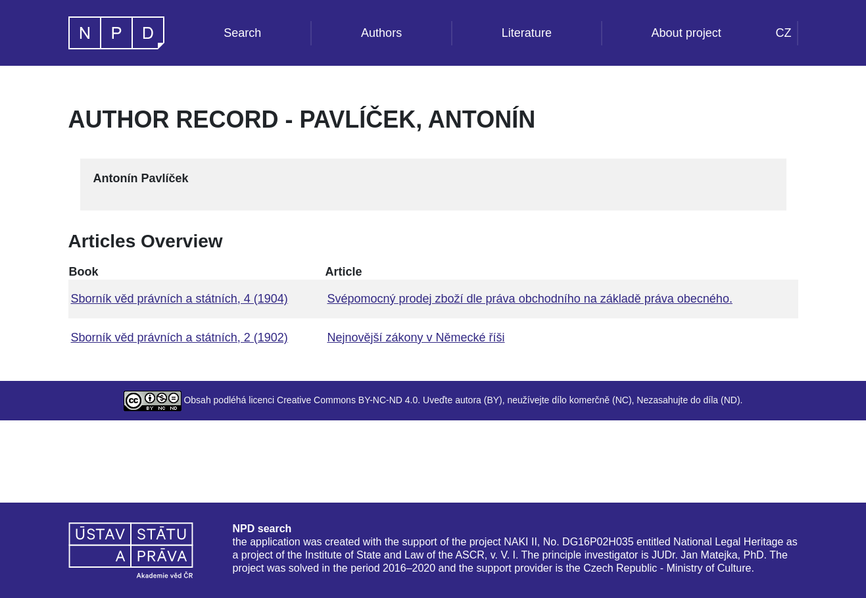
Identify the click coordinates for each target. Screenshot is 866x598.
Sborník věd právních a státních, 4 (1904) (179, 298)
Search (242, 32)
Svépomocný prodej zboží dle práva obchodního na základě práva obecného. (529, 298)
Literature (527, 32)
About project (686, 32)
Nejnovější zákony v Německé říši (415, 337)
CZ (784, 32)
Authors (381, 32)
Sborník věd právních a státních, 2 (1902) (179, 337)
